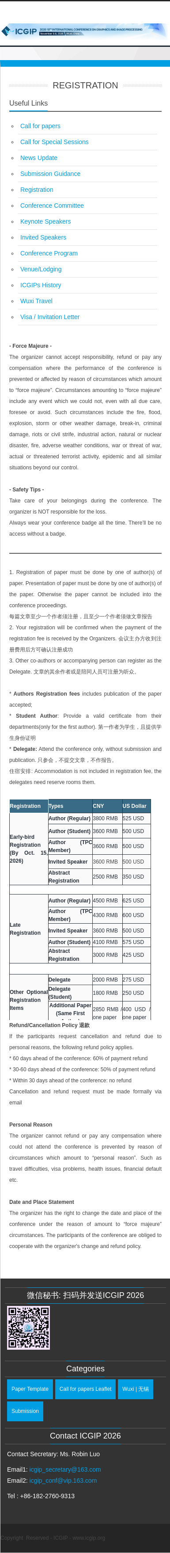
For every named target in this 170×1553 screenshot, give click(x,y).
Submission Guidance (50, 173)
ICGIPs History (40, 285)
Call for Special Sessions (54, 141)
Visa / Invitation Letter (49, 316)
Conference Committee (52, 205)
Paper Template (30, 1389)
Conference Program (49, 253)
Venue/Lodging (40, 269)
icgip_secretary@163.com (65, 1469)
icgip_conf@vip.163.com (63, 1480)
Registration (36, 189)
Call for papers (40, 125)
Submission (25, 1411)
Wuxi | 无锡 (135, 1389)
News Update (38, 157)
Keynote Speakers (45, 221)
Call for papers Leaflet (85, 1389)
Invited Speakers (43, 237)
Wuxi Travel (36, 301)
